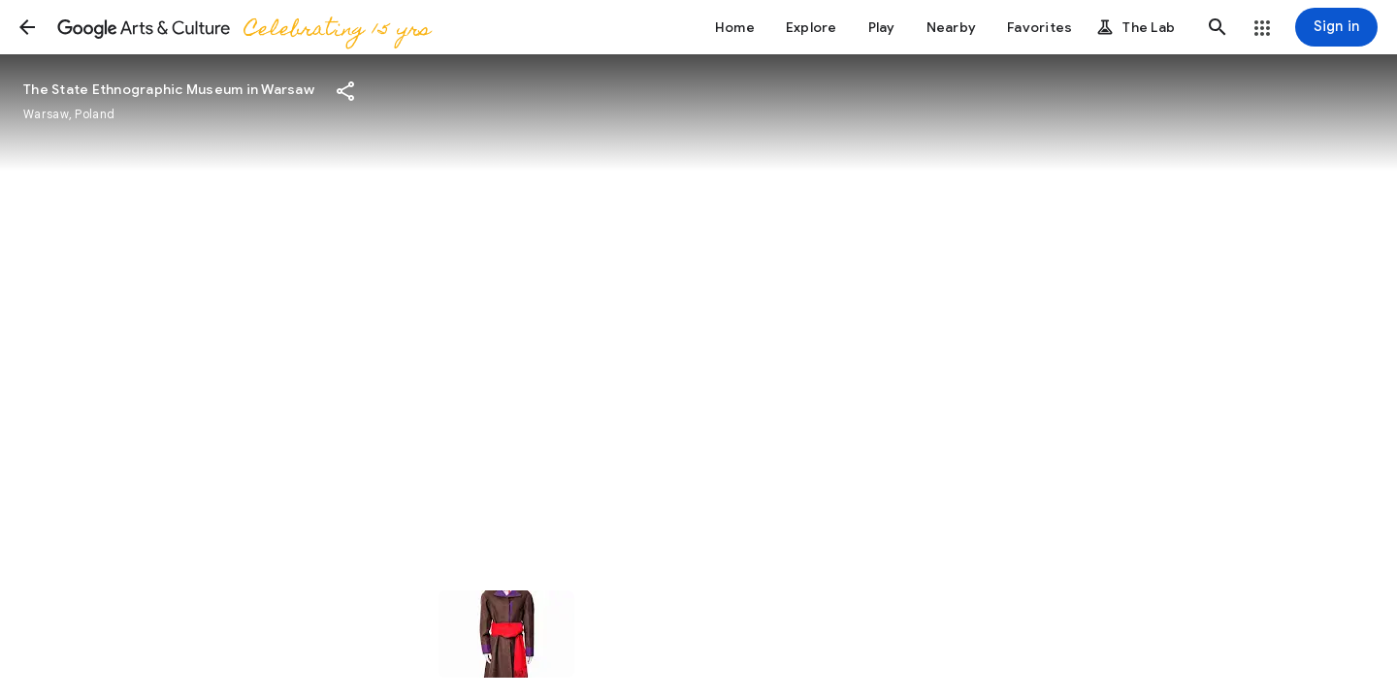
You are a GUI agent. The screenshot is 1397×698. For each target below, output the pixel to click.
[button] (27, 27)
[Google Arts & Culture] (243, 27)
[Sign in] (1336, 27)
